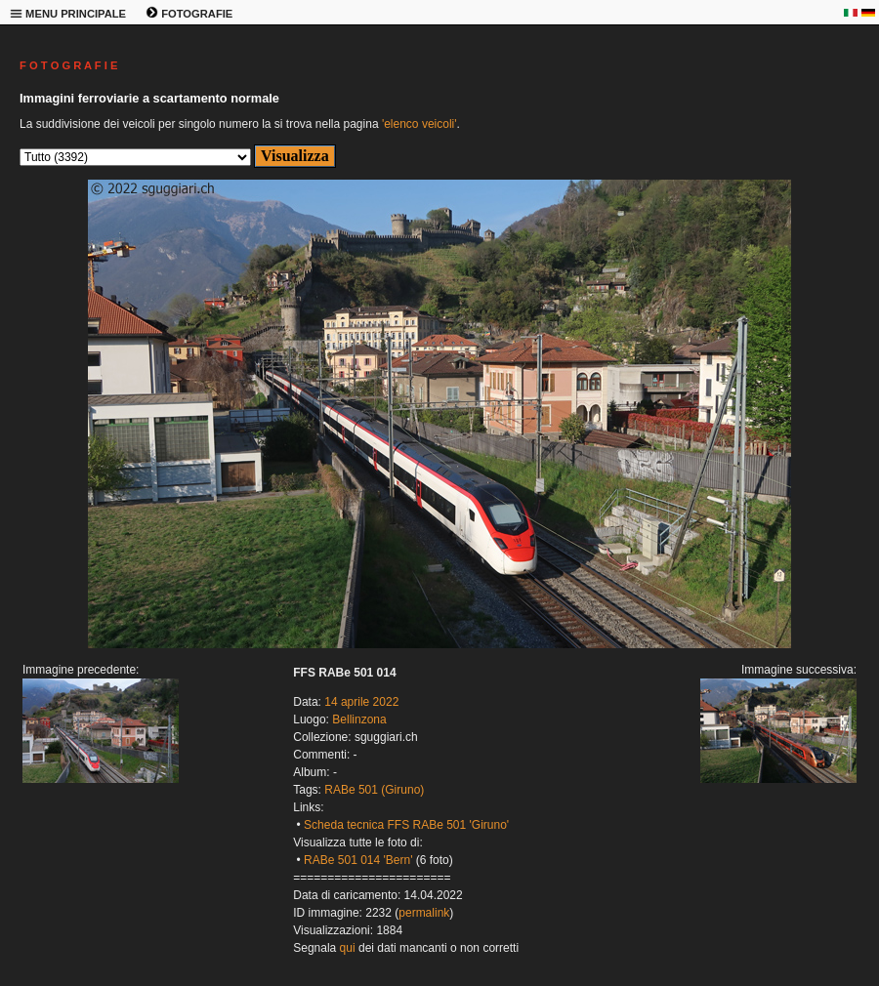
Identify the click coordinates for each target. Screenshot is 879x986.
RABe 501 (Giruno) (374, 790)
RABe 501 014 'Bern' (358, 860)
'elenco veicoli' (419, 124)
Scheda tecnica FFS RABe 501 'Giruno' (406, 825)
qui (348, 948)
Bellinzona (359, 719)
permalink (423, 913)
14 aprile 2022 (361, 702)
